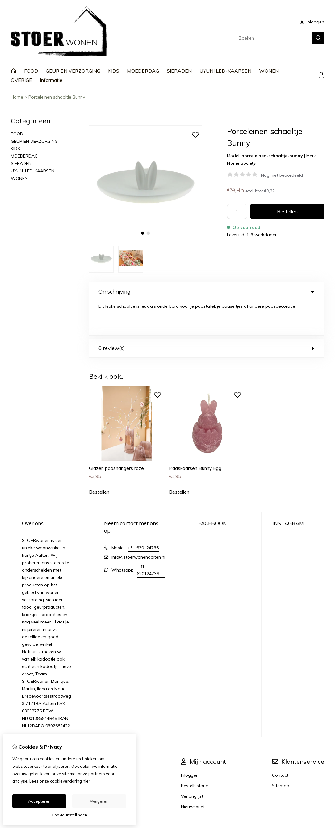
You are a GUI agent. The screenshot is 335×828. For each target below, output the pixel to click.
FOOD (31, 71)
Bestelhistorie (194, 751)
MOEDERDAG (143, 71)
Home (17, 97)
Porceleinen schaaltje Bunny (56, 97)
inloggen (312, 22)
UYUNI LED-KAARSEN (225, 71)
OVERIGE (21, 80)
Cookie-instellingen (69, 815)
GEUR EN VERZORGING (73, 71)
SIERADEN (179, 71)
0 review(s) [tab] (206, 313)
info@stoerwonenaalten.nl (138, 522)
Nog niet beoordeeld (282, 175)
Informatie (51, 80)
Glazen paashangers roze (116, 434)
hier (86, 781)
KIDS (113, 71)
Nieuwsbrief (193, 772)
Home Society (241, 163)
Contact (280, 740)
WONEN (269, 71)
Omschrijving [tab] (206, 291)
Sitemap (280, 751)
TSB (320, 799)
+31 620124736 (143, 513)
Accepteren (39, 801)
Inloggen (190, 740)
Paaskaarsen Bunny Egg (195, 434)
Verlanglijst (192, 761)
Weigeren (99, 801)
